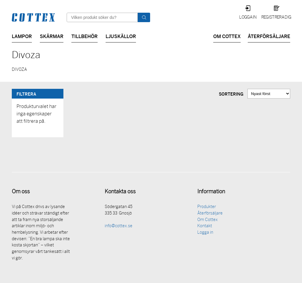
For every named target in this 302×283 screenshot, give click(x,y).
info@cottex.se (118, 227)
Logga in (248, 17)
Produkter (206, 208)
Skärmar (51, 36)
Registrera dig (276, 17)
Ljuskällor (121, 36)
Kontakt (204, 227)
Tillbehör (84, 36)
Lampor (22, 36)
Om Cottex (227, 36)
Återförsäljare (269, 36)
